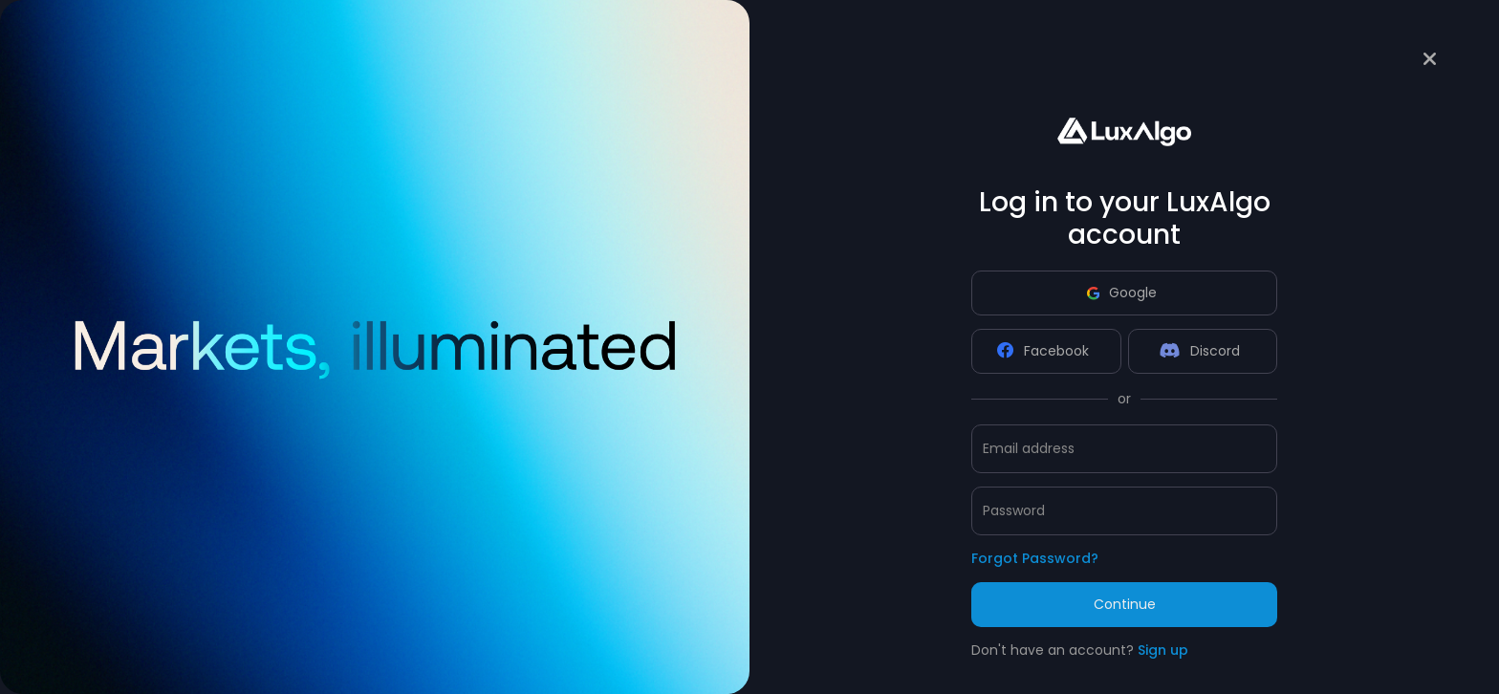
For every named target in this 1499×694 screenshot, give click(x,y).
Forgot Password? (1034, 558)
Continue (1125, 604)
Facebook (1043, 350)
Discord (1200, 350)
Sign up (1163, 650)
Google (1122, 292)
